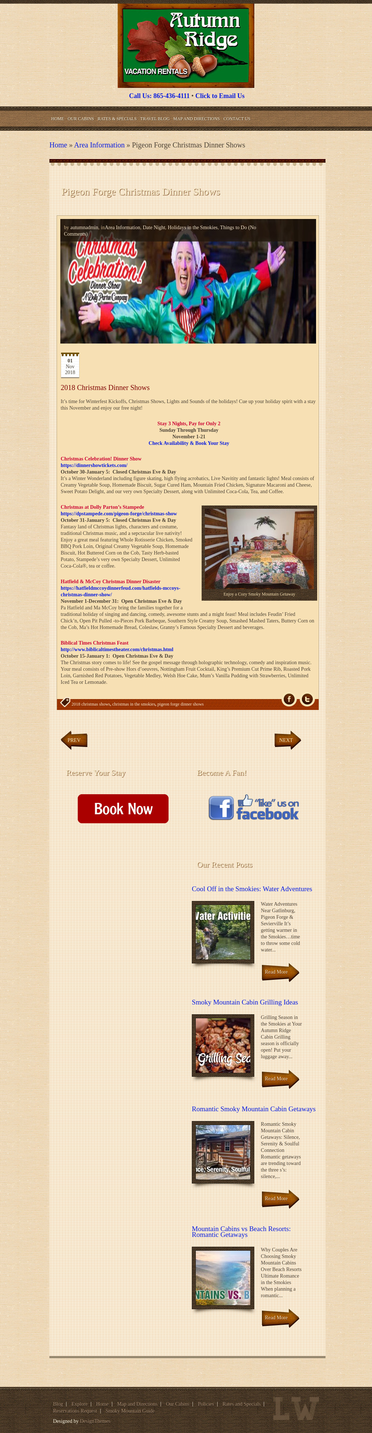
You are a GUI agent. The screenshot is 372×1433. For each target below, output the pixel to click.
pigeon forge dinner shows (180, 704)
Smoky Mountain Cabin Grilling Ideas (245, 1002)
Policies (206, 1404)
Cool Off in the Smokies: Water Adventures (252, 889)
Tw (307, 699)
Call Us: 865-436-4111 (159, 96)
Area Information (99, 145)
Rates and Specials (242, 1404)
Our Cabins (81, 118)
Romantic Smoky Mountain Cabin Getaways (254, 1109)
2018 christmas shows (91, 704)
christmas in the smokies (133, 704)
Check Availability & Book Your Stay (189, 443)
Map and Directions (196, 118)
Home (57, 118)
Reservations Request (75, 1411)
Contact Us (236, 118)
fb (289, 699)
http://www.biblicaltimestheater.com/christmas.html (117, 649)
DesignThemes (95, 1421)
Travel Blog (155, 118)
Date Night (154, 227)
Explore (80, 1404)
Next (286, 740)
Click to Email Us (220, 96)
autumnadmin (84, 227)
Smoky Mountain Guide (129, 1411)
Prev (74, 740)
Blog (58, 1404)
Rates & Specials (117, 118)
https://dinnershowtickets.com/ (94, 465)
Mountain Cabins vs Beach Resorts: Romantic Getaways (241, 1231)
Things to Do (233, 227)
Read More (276, 972)
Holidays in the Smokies (193, 227)
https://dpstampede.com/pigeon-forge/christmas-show (119, 513)
